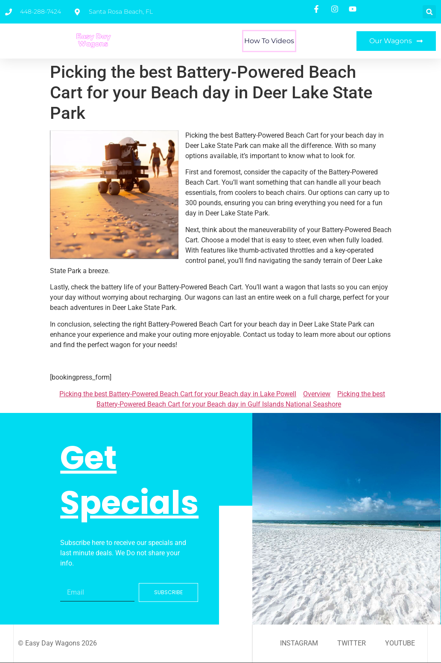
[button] (429, 11)
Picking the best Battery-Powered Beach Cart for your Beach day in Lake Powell (177, 394)
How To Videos (269, 41)
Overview (316, 394)
